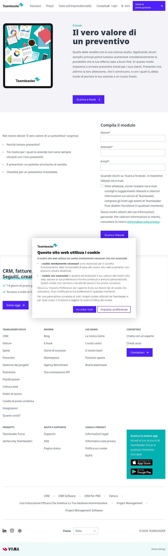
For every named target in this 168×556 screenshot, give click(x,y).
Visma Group (158, 549)
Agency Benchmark (56, 365)
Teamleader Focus (14, 434)
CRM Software (67, 496)
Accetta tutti (84, 309)
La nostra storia (95, 336)
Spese (6, 350)
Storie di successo (55, 350)
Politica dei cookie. (101, 299)
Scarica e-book (89, 99)
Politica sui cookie (96, 448)
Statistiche (9, 372)
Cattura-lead (10, 386)
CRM (5, 336)
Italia (125, 5)
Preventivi (9, 358)
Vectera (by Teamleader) (17, 441)
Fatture (7, 343)
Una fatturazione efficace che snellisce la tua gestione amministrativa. (64, 503)
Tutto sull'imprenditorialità (75, 6)
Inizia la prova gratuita (149, 6)
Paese (67, 531)
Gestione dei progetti (16, 365)
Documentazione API (57, 372)
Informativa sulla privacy (143, 222)
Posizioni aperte (95, 358)
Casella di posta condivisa (18, 401)
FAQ (46, 441)
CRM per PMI (92, 496)
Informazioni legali (96, 434)
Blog (47, 336)
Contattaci (103, 6)
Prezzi (49, 6)
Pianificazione (11, 379)
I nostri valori (93, 343)
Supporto (49, 434)
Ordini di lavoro (12, 394)
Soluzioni (35, 6)
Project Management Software (84, 510)
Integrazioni (10, 408)
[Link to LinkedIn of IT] (4, 530)
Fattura (113, 496)
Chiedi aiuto (134, 343)
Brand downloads (96, 365)
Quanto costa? (11, 415)
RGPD (88, 455)
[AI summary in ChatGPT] (20, 531)
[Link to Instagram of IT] (12, 530)
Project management (129, 503)
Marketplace (51, 358)
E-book (48, 343)
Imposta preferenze (114, 309)
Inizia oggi (16, 305)
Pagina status (52, 448)
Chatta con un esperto (140, 336)
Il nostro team (94, 350)
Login (112, 5)
